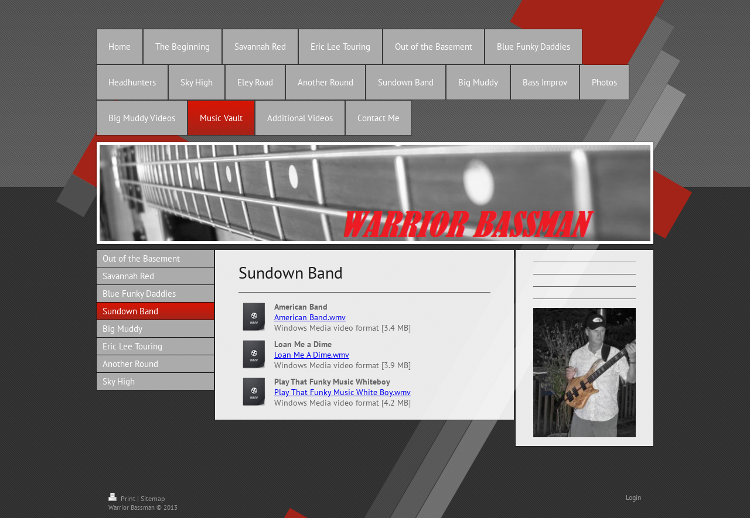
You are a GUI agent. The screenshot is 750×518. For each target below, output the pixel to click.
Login (634, 497)
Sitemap (153, 498)
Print (122, 498)
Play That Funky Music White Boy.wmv (342, 392)
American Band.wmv (310, 317)
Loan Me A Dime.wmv (311, 354)
